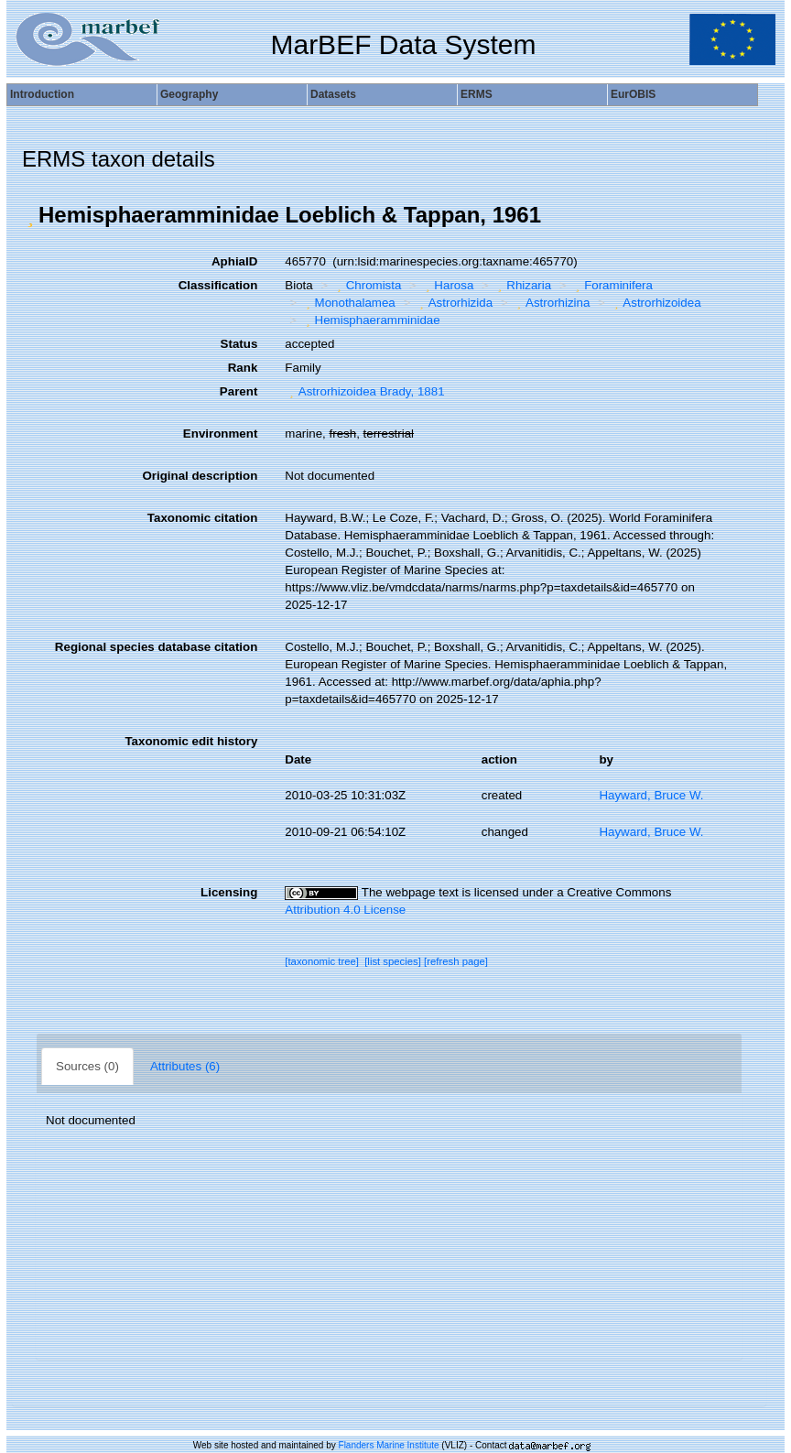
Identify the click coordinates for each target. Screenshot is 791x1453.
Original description (199, 476)
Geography (189, 94)
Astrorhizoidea (655, 302)
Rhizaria (522, 285)
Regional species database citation (156, 647)
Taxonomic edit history (191, 741)
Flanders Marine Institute (389, 1445)
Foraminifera (612, 285)
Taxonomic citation (202, 518)
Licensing (228, 892)
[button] (30, 215)
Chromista (366, 285)
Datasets (333, 94)
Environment (220, 433)
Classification (218, 285)
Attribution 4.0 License (345, 909)
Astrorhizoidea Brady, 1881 (364, 391)
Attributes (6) (185, 1066)
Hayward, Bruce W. (651, 795)
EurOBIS (633, 94)
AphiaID (234, 261)
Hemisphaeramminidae (370, 320)
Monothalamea (348, 302)
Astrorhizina (552, 302)
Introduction (42, 94)
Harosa (447, 285)
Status (239, 344)
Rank (243, 367)
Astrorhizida (454, 302)
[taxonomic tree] (322, 961)
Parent (238, 391)
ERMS (477, 94)
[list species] (392, 961)
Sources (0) (87, 1066)
